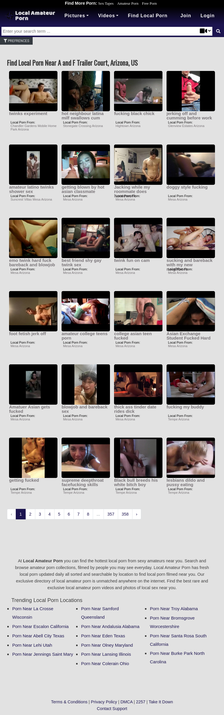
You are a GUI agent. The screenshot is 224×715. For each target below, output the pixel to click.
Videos (106, 15)
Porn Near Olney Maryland (107, 645)
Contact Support (112, 708)
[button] (207, 16)
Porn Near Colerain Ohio (105, 663)
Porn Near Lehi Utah (32, 645)
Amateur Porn (127, 3)
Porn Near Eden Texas (103, 635)
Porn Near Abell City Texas (38, 635)
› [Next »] (136, 514)
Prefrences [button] (16, 41)
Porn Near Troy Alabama (174, 608)
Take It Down (161, 702)
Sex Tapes (106, 3)
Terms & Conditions (69, 702)
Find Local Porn (147, 15)
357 (110, 514)
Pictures (74, 15)
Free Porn (149, 3)
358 (125, 514)
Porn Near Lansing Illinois (106, 654)
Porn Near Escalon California (40, 626)
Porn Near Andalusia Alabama (110, 626)
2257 (140, 702)
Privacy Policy (104, 702)
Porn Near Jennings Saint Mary (42, 654)
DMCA (126, 702)
